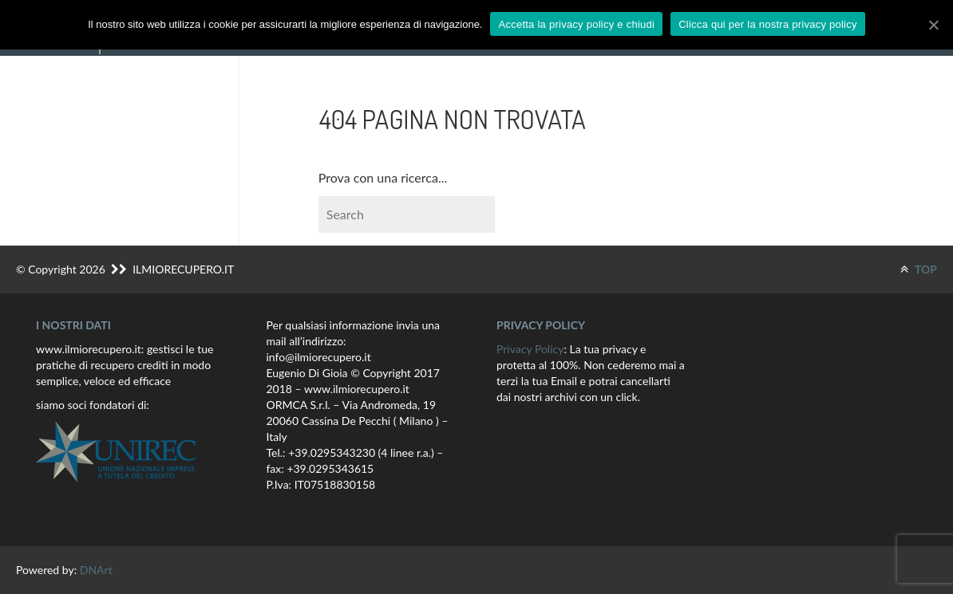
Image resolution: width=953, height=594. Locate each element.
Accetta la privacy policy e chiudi (576, 24)
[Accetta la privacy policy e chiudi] (933, 25)
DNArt (96, 569)
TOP (918, 269)
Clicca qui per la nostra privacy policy (767, 24)
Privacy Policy (529, 349)
